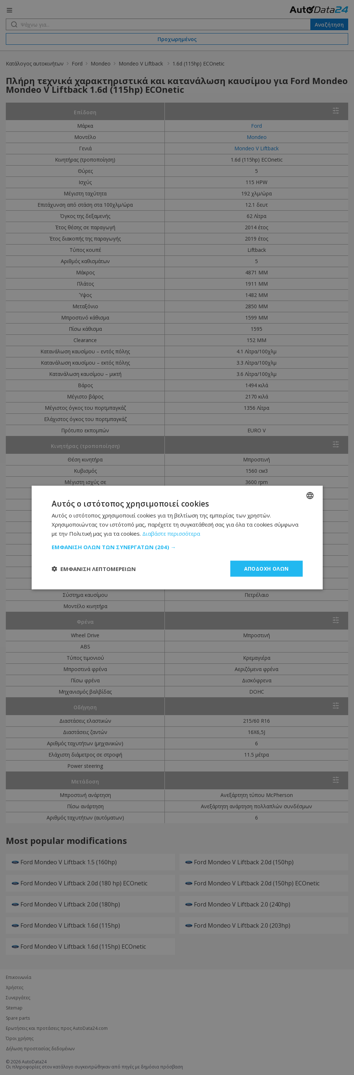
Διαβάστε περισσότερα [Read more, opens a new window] (171, 533)
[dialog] (177, 537)
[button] (177, 546)
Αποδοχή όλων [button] (266, 568)
